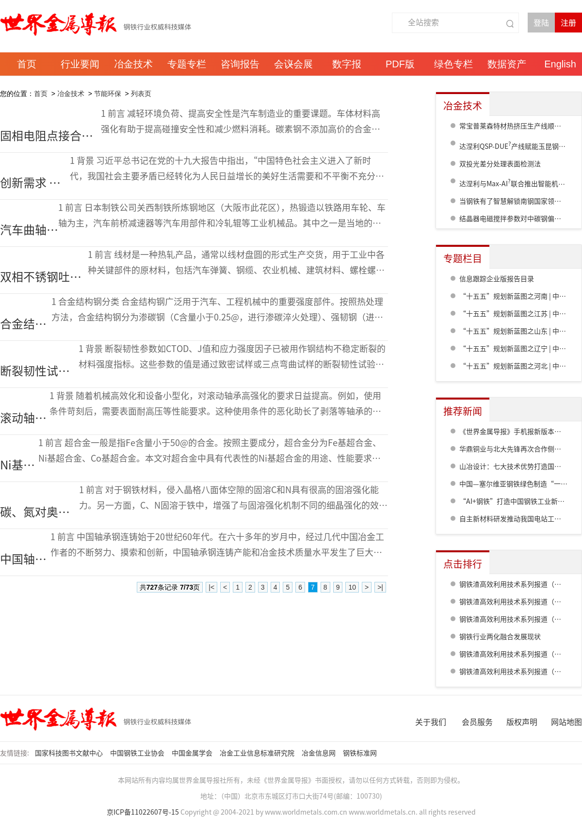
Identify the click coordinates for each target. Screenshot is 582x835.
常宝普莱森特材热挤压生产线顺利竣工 (517, 126)
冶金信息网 (319, 753)
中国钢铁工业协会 (138, 753)
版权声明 (521, 722)
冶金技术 (70, 93)
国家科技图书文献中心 (69, 753)
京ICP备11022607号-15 (143, 812)
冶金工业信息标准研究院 (258, 753)
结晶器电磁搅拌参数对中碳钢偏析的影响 (520, 218)
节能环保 (107, 93)
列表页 (141, 93)
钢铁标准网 (360, 753)
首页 (41, 93)
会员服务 (477, 722)
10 (352, 587)
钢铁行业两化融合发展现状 (500, 636)
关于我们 (430, 722)
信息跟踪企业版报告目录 (496, 278)
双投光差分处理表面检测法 (500, 164)
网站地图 (566, 722)
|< (211, 587)
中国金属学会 (193, 753)
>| (380, 587)
